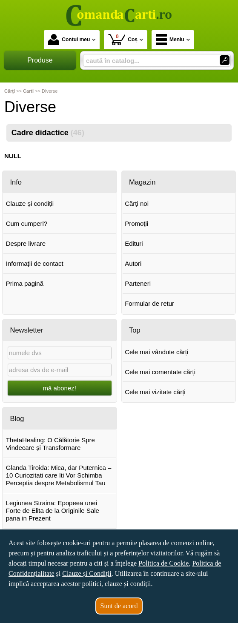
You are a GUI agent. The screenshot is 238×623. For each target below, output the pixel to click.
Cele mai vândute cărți (156, 352)
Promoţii (136, 223)
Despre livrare (26, 243)
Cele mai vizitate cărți (155, 391)
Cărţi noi (137, 203)
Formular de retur (149, 303)
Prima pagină (24, 283)
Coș (123, 39)
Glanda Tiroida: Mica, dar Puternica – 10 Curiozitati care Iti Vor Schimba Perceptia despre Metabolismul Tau (59, 475)
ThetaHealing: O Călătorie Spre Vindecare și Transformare (50, 443)
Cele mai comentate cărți (160, 372)
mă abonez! (59, 388)
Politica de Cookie (163, 563)
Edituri (134, 243)
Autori (133, 263)
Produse (40, 60)
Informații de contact (34, 263)
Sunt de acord (119, 605)
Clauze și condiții (30, 203)
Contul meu (69, 39)
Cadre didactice (47, 132)
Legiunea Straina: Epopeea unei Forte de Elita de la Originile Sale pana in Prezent (52, 510)
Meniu (170, 39)
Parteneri (138, 283)
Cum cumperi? (27, 223)
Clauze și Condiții (87, 573)
